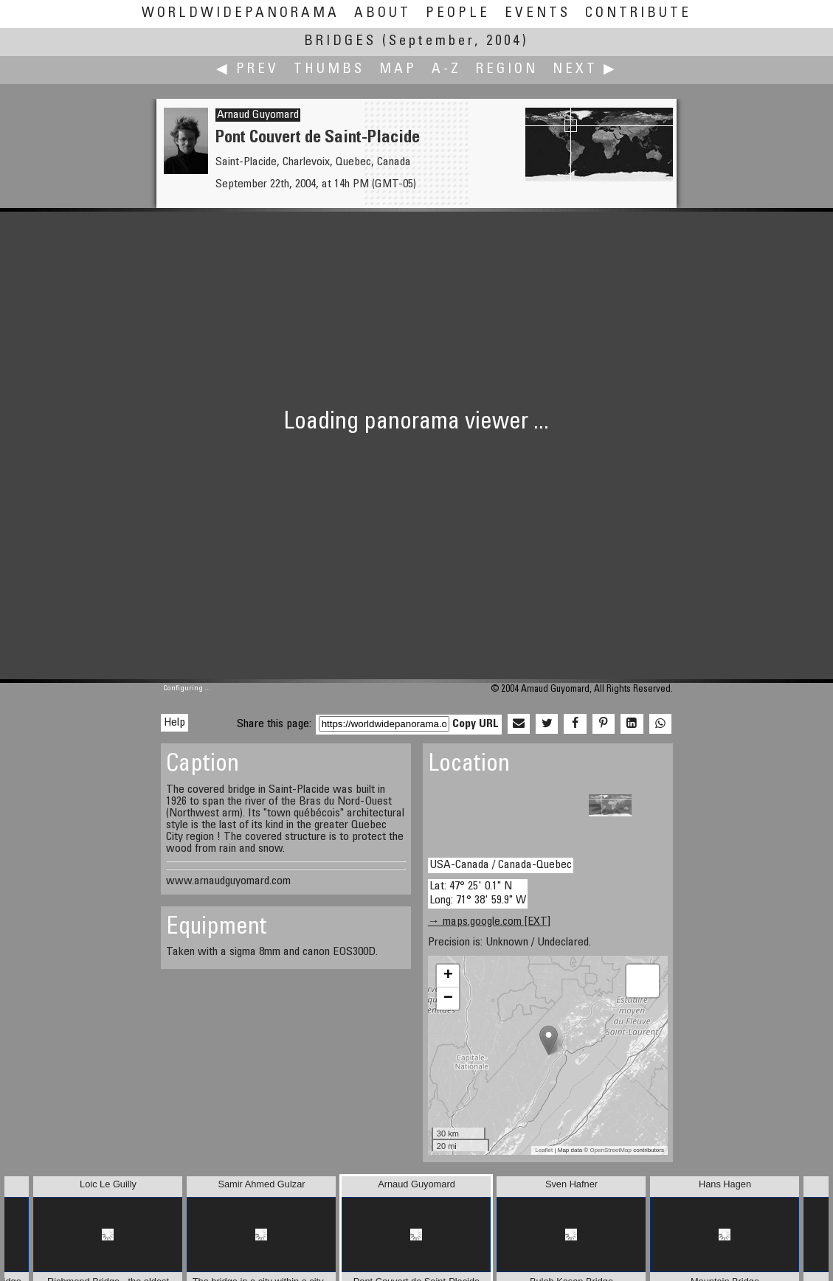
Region (507, 70)
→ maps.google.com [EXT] (489, 922)
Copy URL (475, 724)
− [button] (448, 998)
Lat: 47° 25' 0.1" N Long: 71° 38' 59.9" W (477, 893)
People (458, 14)
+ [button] (448, 976)
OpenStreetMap (610, 1150)
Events (537, 14)
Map (398, 70)
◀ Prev (247, 70)
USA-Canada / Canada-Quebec (500, 865)
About (382, 14)
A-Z (446, 70)
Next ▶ (585, 70)
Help (174, 723)
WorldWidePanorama (240, 14)
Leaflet (544, 1150)
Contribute (638, 14)
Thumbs (329, 70)
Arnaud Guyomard (258, 115)
